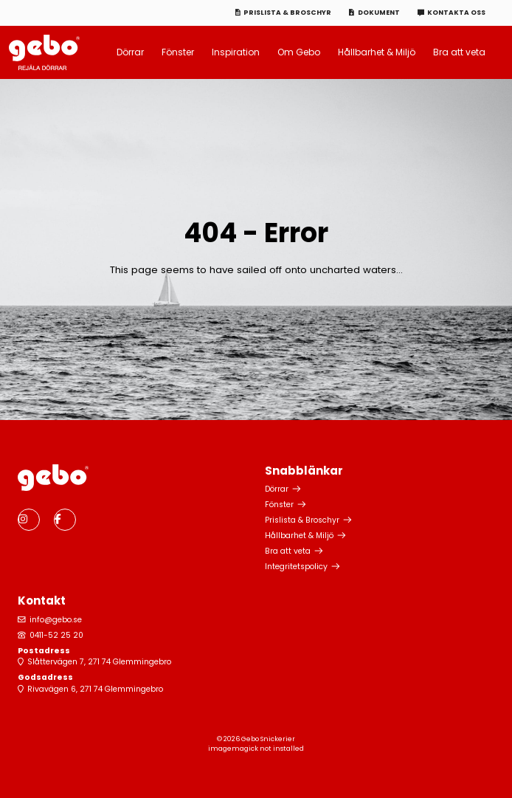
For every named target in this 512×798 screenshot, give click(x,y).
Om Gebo (298, 52)
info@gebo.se (56, 619)
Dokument (379, 12)
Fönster (178, 52)
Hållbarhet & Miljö (376, 52)
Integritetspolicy (296, 566)
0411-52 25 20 (56, 635)
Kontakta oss (456, 12)
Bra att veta (459, 52)
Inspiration (236, 52)
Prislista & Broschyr (287, 12)
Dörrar (130, 52)
